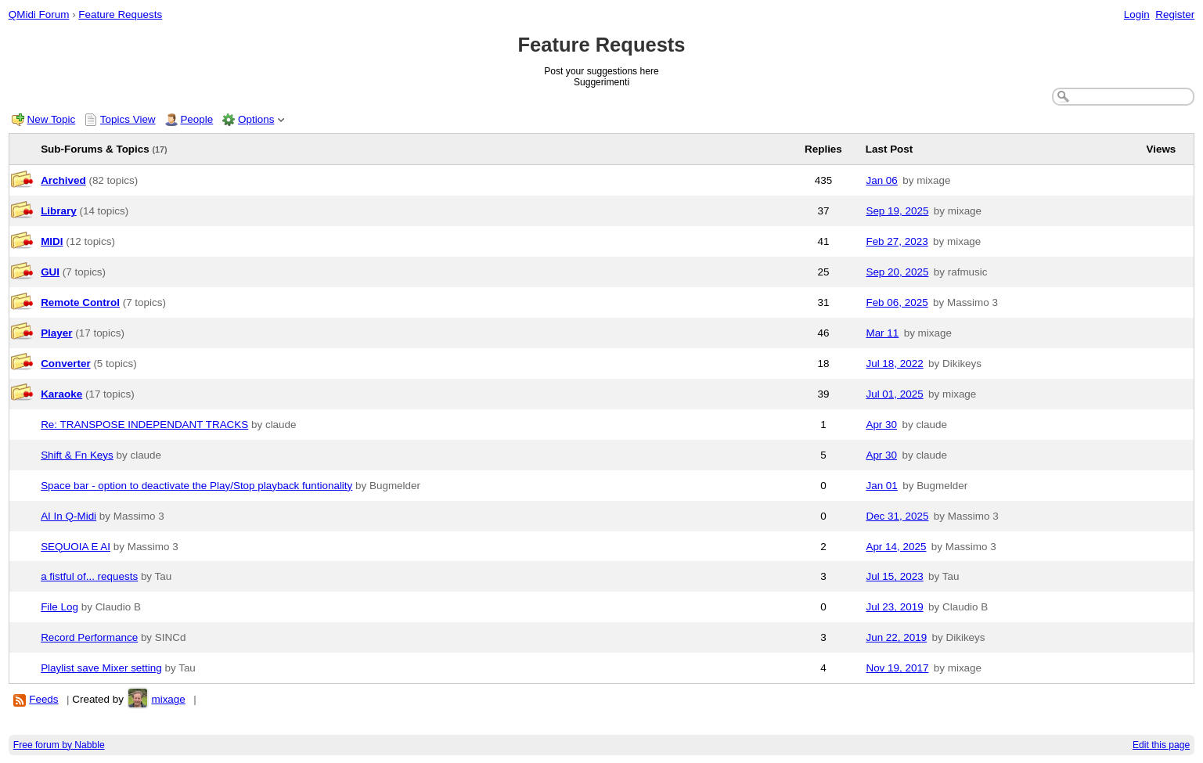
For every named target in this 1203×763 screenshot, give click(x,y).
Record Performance (89, 637)
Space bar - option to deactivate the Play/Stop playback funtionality (196, 485)
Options (256, 119)
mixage (168, 699)
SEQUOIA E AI (75, 546)
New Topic (51, 119)
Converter (65, 363)
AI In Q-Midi (68, 516)
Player (56, 333)
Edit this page (1161, 745)
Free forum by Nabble (59, 745)
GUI (50, 272)
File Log (59, 607)
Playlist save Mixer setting (101, 668)
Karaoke (61, 394)
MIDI (52, 241)
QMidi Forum (39, 14)
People (196, 119)
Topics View (128, 119)
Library (59, 211)
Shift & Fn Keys (77, 455)
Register (1174, 14)
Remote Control (80, 302)
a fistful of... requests (89, 576)
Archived (63, 180)
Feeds (43, 699)
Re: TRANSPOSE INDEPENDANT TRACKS (144, 424)
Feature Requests (120, 14)
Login (1137, 14)
